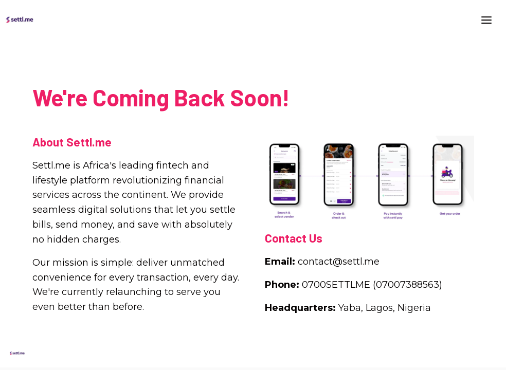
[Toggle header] (486, 19)
